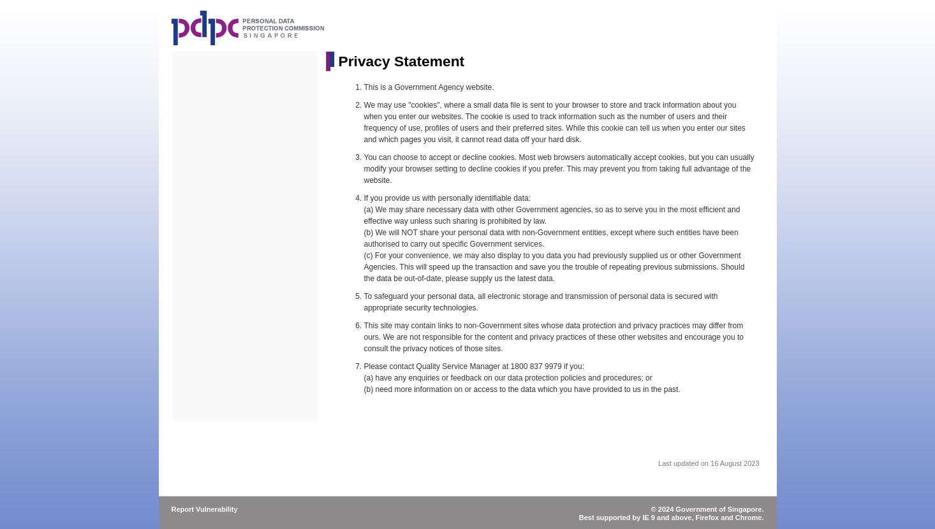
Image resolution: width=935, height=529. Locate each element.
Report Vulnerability (205, 509)
